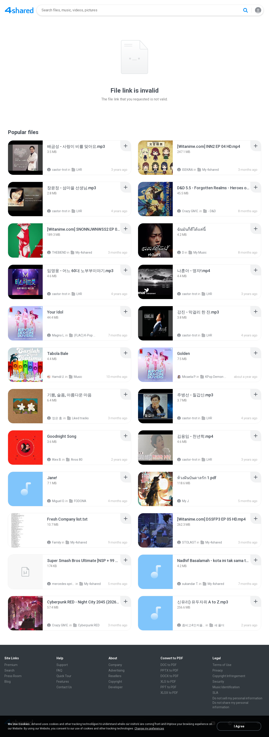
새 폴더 (216, 625)
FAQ (59, 670)
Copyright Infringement (229, 676)
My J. (183, 501)
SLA (215, 692)
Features (62, 681)
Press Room (13, 676)
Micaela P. (186, 377)
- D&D (209, 211)
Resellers (114, 676)
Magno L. (56, 335)
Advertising (116, 670)
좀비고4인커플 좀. (191, 625)
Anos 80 (74, 459)
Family (54, 542)
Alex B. (54, 459)
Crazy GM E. (188, 211)
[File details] (25, 157)
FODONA (77, 501)
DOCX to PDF (170, 676)
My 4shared (208, 169)
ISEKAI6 (185, 169)
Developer (115, 687)
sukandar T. (187, 584)
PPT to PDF (168, 687)
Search (9, 670)
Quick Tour (63, 676)
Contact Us (64, 687)
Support (62, 665)
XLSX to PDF (169, 692)
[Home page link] (19, 10)
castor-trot (57, 169)
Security (218, 681)
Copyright (115, 681)
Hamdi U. (55, 377)
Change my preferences (149, 728)
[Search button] (245, 10)
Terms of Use (222, 665)
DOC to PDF (169, 665)
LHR (77, 169)
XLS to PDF (168, 681)
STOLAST (186, 542)
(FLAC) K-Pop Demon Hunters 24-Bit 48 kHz (83, 335)
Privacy (218, 670)
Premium (11, 665)
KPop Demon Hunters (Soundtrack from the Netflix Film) (214, 377)
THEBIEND (56, 252)
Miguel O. (56, 501)
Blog (7, 681)
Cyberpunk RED (86, 625)
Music (75, 377)
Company (115, 665)
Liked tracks (78, 418)
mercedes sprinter (61, 584)
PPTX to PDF (169, 670)
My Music (198, 252)
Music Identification (226, 687)
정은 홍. (55, 418)
